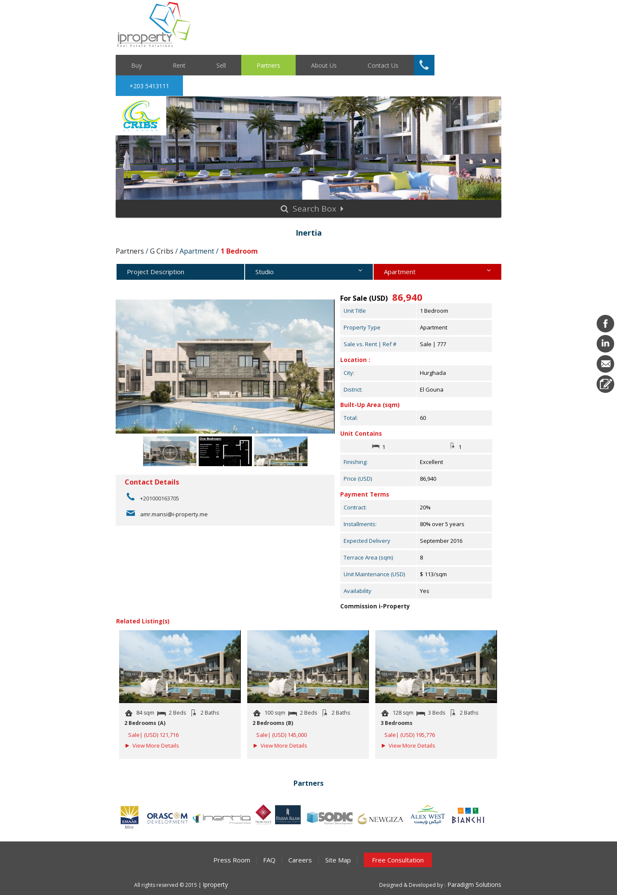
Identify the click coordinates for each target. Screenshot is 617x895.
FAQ (269, 860)
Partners (268, 65)
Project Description (155, 271)
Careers (300, 860)
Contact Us (383, 65)
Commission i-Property (375, 606)
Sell (221, 65)
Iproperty (215, 884)
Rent (179, 65)
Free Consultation (398, 860)
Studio (308, 273)
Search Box (312, 208)
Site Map (338, 860)
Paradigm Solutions (473, 884)
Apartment (437, 273)
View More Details (155, 745)
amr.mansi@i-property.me (174, 514)
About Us (324, 65)
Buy (136, 65)
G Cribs (161, 251)
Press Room (231, 860)
